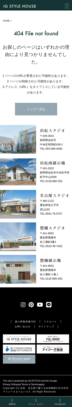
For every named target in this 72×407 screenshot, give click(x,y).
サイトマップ (46, 326)
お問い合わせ (23, 326)
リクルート (50, 321)
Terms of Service (30, 384)
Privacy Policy (10, 384)
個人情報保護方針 (25, 321)
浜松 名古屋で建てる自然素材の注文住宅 (44, 388)
